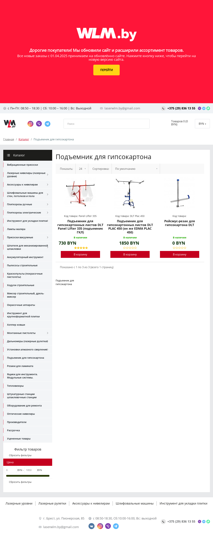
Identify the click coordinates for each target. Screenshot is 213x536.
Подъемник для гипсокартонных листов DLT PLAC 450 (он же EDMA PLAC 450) (130, 226)
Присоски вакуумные (27, 237)
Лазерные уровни (19, 503)
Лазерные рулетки (52, 503)
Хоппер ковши (16, 324)
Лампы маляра (16, 229)
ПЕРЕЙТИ (106, 70)
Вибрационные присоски (22, 164)
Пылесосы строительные (22, 265)
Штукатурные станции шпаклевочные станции (22, 395)
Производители (16, 422)
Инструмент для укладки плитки (27, 221)
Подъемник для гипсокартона (25, 357)
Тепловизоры (15, 385)
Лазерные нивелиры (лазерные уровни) (27, 174)
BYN (202, 124)
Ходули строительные (20, 285)
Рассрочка (13, 430)
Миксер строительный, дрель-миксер (25, 295)
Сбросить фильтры (19, 455)
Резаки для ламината (20, 366)
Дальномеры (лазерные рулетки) (27, 341)
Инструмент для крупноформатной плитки (23, 315)
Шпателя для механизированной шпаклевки (27, 247)
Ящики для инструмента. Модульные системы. (22, 376)
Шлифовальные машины (135, 503)
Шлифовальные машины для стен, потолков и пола (27, 194)
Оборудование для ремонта (24, 405)
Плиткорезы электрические (27, 212)
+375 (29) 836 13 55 (178, 108)
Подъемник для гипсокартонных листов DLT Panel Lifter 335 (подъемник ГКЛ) (80, 226)
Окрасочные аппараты (21, 305)
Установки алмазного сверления (27, 349)
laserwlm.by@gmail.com (120, 108)
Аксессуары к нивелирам (27, 184)
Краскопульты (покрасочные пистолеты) (25, 275)
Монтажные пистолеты (27, 333)
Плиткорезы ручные (27, 204)
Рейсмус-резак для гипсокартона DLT (179, 223)
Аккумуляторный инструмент (25, 257)
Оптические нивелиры (21, 413)
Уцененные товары (18, 438)
